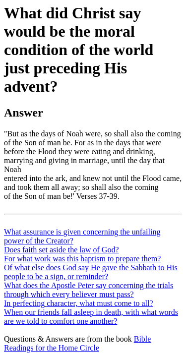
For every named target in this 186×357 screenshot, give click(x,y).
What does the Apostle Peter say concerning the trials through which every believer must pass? (88, 289)
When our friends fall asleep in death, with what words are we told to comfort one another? (91, 316)
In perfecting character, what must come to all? (78, 303)
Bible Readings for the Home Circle (77, 343)
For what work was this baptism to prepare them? (82, 258)
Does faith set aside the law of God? (61, 249)
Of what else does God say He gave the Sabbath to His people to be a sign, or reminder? (91, 272)
